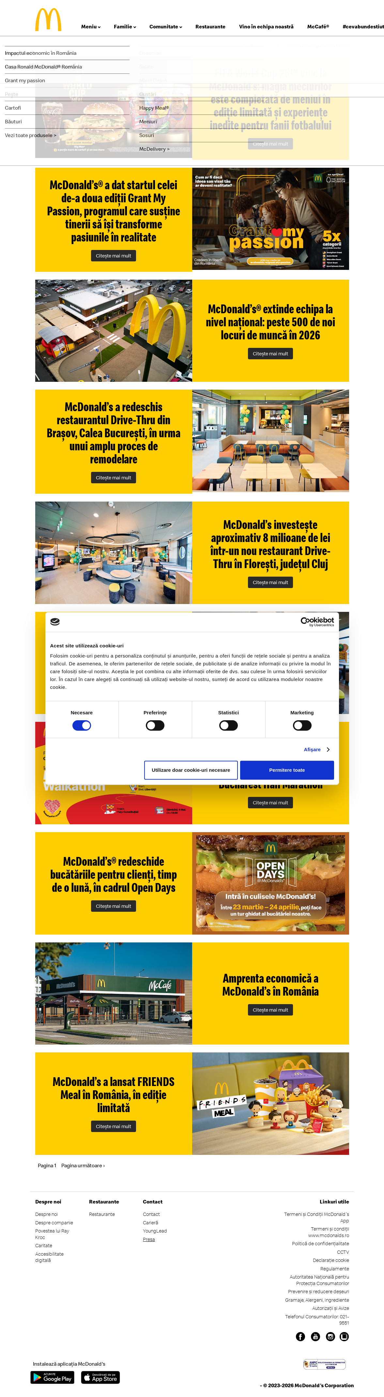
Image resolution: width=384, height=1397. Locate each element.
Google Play (52, 1377)
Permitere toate (287, 770)
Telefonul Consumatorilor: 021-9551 (317, 1319)
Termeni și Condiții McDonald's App (316, 1217)
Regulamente (334, 1268)
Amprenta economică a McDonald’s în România (271, 984)
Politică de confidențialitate (320, 1243)
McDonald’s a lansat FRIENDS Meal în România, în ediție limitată (114, 1094)
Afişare (312, 749)
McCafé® (318, 26)
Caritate (43, 1245)
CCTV (343, 1252)
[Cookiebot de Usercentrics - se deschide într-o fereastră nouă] (305, 622)
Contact (151, 1214)
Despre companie (54, 1222)
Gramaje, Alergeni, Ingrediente (317, 1300)
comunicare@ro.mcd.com (317, 45)
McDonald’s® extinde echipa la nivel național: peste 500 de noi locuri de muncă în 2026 (270, 321)
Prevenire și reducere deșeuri (318, 1291)
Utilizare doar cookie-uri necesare (191, 770)
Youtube (315, 1336)
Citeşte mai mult (270, 144)
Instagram (330, 1336)
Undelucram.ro (344, 1336)
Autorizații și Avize (330, 1308)
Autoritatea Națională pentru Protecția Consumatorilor (319, 1280)
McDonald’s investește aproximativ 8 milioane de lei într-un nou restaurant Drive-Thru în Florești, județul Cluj (270, 544)
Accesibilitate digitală (49, 1257)
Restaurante (210, 26)
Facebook (300, 1336)
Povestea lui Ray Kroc (52, 1234)
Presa (149, 1239)
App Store (100, 1377)
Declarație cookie (331, 1260)
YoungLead (155, 1231)
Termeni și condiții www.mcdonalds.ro (328, 1232)
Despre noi (46, 1214)
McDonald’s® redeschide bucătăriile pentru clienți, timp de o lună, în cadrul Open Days (113, 874)
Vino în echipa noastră (266, 26)
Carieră (150, 1222)
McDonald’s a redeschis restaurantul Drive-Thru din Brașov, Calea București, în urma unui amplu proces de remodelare (113, 432)
